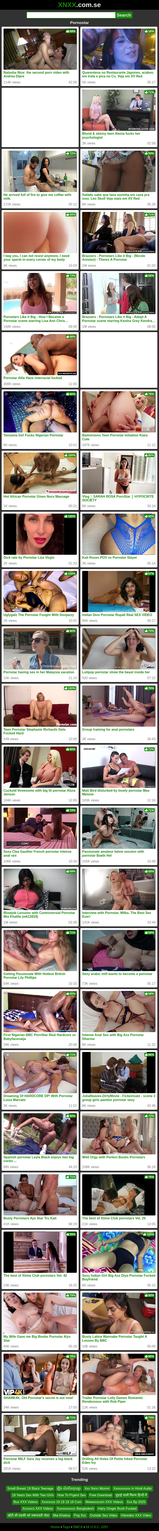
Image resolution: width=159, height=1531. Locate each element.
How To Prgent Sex (71, 1495)
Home (55, 1527)
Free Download (100, 1495)
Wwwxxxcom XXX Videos (104, 1502)
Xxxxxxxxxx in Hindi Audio (132, 1488)
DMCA (78, 1527)
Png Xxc (80, 1515)
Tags (66, 1527)
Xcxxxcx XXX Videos (37, 1508)
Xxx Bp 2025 (136, 1502)
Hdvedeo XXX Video (136, 1515)
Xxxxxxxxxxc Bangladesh (75, 1508)
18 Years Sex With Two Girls (33, 1495)
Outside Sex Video (103, 1515)
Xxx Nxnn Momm (97, 1488)
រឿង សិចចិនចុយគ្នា (69, 1488)
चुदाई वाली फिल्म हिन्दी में (131, 1495)
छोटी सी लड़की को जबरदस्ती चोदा (28, 1515)
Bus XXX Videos (25, 1502)
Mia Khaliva (61, 1515)
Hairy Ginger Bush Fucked (117, 1508)
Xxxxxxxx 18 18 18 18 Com (61, 1502)
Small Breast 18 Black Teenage (30, 1488)
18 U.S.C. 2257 (97, 1527)
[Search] (70, 15)
